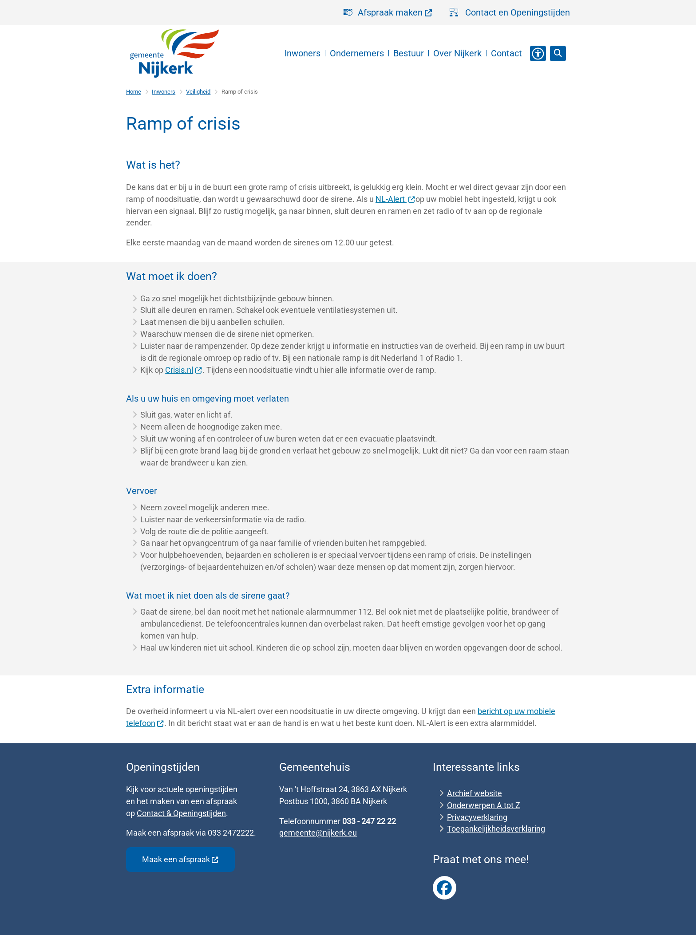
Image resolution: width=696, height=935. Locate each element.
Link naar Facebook (445, 888)
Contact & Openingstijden (181, 813)
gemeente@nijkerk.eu (318, 832)
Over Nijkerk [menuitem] (457, 53)
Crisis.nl (183, 370)
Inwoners (163, 91)
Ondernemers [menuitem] (357, 53)
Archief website (474, 793)
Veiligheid (198, 91)
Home (133, 91)
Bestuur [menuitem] (408, 53)
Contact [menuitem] (506, 53)
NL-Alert (395, 199)
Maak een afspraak (180, 859)
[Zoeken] (558, 53)
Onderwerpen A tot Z (483, 805)
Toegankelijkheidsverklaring (496, 828)
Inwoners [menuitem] (302, 53)
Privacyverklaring (477, 817)
